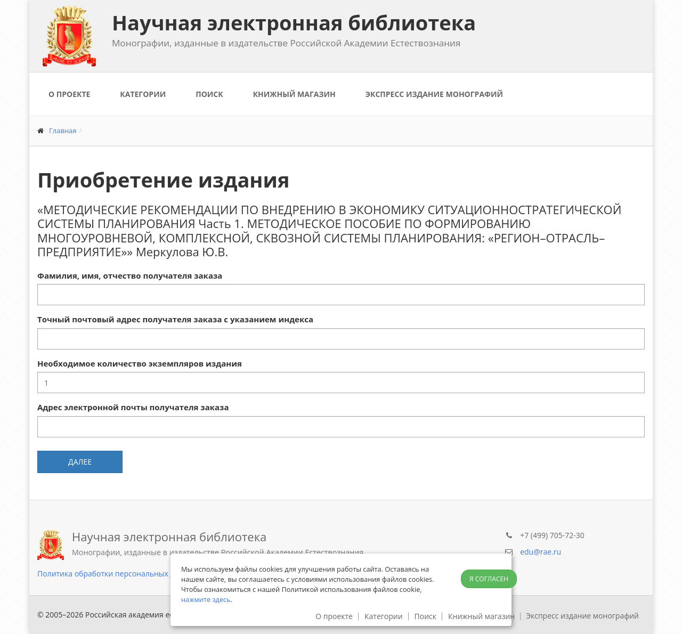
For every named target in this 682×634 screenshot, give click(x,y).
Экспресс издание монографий (434, 94)
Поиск (209, 94)
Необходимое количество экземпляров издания (139, 363)
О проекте (69, 94)
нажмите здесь (206, 599)
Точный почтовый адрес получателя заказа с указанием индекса (175, 319)
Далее (80, 462)
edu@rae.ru (540, 552)
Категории (143, 94)
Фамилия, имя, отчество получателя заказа (129, 275)
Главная (63, 130)
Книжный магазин (294, 94)
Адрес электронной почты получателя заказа (133, 407)
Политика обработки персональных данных (117, 573)
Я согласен (488, 578)
